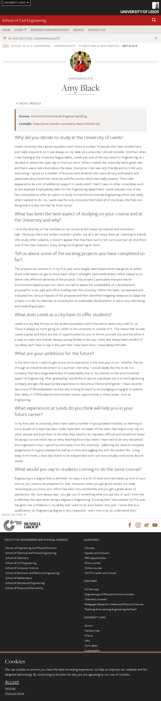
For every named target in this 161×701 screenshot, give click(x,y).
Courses (89, 548)
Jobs (87, 641)
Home (6, 30)
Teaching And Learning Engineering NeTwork (110, 609)
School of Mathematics (18, 578)
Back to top (12, 514)
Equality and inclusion (97, 553)
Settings (10, 688)
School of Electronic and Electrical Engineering (32, 573)
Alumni (89, 626)
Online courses (93, 568)
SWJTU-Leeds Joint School (100, 573)
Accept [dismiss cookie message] (12, 681)
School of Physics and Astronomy (24, 588)
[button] (154, 20)
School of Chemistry (17, 558)
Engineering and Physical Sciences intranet (109, 594)
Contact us (96, 30)
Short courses (93, 563)
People (78, 30)
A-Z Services (92, 589)
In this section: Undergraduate (34, 38)
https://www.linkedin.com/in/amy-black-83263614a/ (66, 123)
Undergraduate (64, 46)
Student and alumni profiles (99, 46)
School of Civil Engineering (24, 20)
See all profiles (28, 103)
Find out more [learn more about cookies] (14, 693)
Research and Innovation (50, 30)
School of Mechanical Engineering (24, 583)
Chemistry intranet (96, 599)
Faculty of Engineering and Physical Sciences (31, 548)
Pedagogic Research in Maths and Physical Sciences (114, 604)
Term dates (91, 646)
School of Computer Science (21, 568)
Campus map (92, 631)
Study (19, 30)
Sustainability (92, 651)
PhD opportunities (95, 558)
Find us (89, 636)
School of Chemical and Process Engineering (30, 553)
